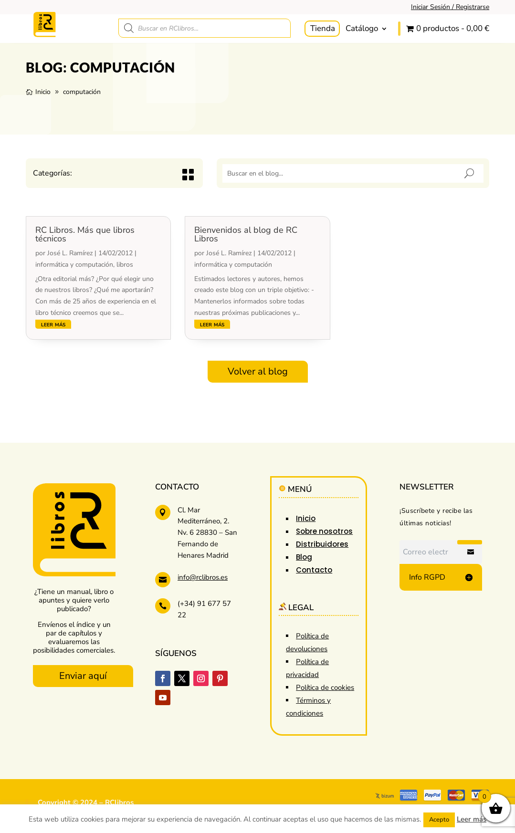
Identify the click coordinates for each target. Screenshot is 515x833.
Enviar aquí (83, 675)
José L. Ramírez (70, 253)
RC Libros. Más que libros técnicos (85, 234)
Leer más (471, 819)
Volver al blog (258, 371)
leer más (53, 324)
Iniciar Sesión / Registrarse (450, 6)
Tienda (322, 28)
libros (124, 264)
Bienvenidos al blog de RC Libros (245, 234)
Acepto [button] (439, 819)
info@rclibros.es (203, 577)
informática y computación (74, 264)
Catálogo (362, 28)
